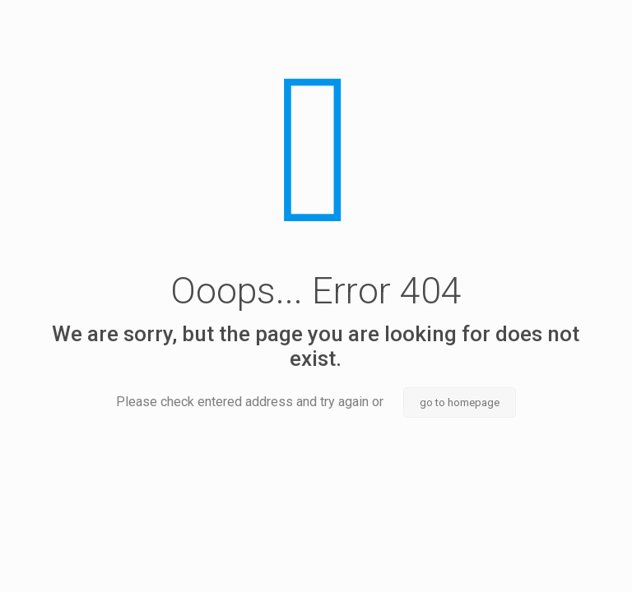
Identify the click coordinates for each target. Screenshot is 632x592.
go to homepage (460, 402)
